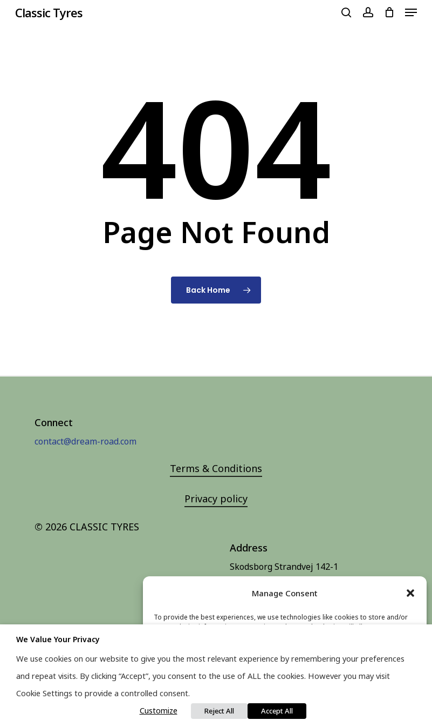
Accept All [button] (277, 711)
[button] (410, 593)
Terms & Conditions (216, 468)
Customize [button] (158, 710)
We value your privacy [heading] (58, 639)
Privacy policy (216, 498)
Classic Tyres (49, 12)
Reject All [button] (219, 711)
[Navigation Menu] (411, 12)
